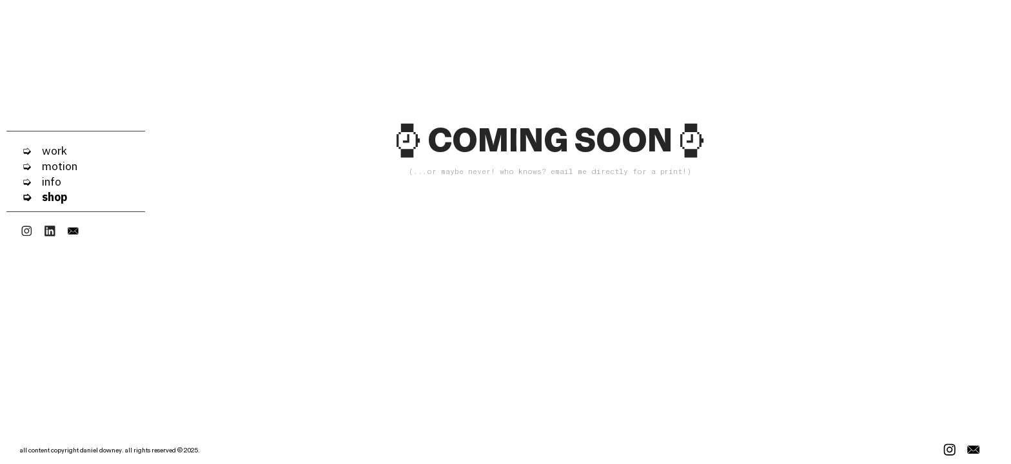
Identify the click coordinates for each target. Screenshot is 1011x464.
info (46, 181)
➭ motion (41, 166)
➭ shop (36, 196)
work (49, 150)
